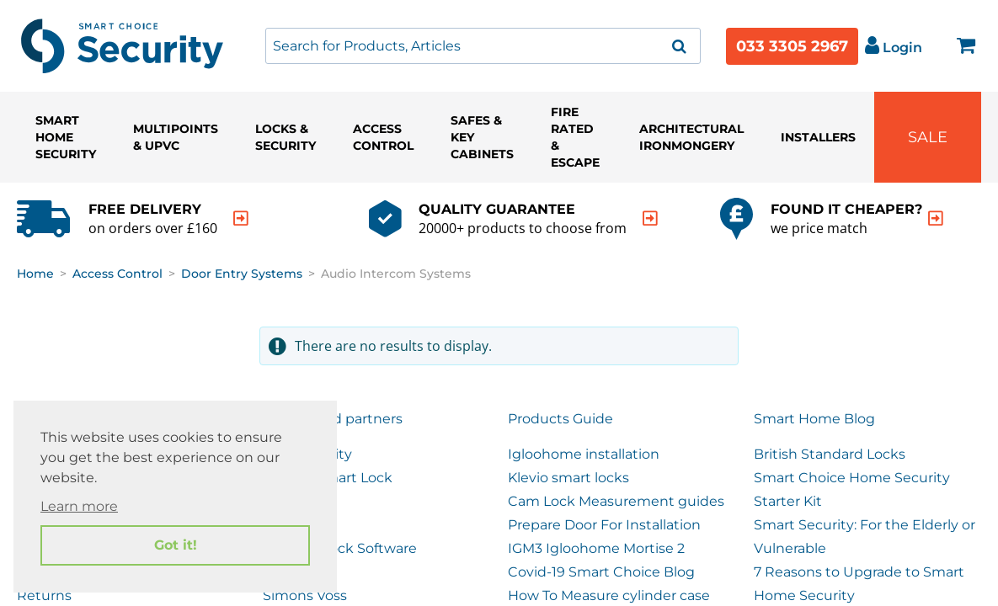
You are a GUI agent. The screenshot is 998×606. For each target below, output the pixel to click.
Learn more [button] (79, 506)
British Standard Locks (829, 454)
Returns (44, 595)
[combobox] (483, 46)
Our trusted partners (333, 419)
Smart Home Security (65, 137)
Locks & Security (285, 137)
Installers (818, 137)
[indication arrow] (240, 218)
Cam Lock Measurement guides (616, 501)
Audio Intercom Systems (396, 273)
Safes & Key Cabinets (482, 137)
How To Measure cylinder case (609, 595)
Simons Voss (305, 595)
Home (35, 273)
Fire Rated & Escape (575, 137)
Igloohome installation (583, 454)
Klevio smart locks (568, 478)
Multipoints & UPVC (175, 137)
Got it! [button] (175, 545)
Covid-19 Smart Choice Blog (601, 572)
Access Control (383, 137)
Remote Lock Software (340, 548)
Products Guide (560, 419)
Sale (927, 137)
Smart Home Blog (814, 419)
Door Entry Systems (241, 273)
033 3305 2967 (792, 46)
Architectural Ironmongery (691, 137)
